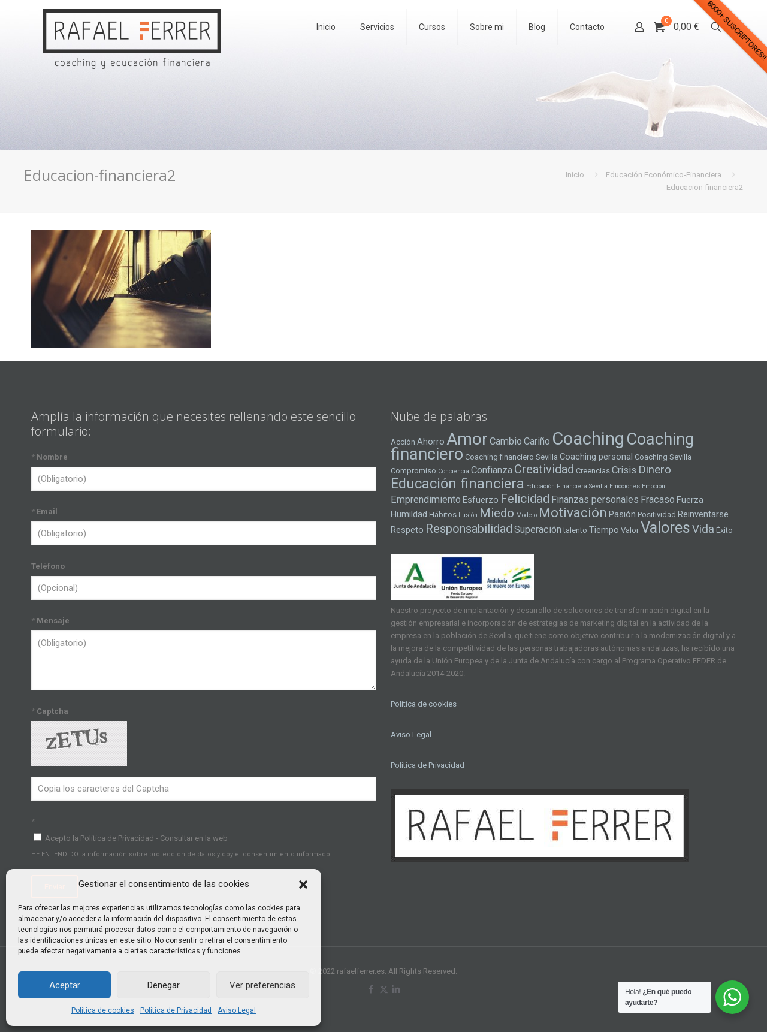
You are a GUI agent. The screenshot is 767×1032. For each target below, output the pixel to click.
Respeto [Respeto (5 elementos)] (407, 529)
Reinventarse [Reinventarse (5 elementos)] (703, 514)
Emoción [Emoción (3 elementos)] (653, 486)
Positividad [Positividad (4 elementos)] (657, 514)
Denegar (163, 985)
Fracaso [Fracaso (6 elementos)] (658, 499)
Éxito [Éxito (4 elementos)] (724, 530)
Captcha (49, 711)
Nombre (49, 456)
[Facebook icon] (371, 989)
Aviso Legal (237, 1010)
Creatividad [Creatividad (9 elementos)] (544, 469)
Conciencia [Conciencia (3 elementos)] (453, 471)
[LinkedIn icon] (396, 989)
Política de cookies (102, 1010)
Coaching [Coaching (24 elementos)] (588, 439)
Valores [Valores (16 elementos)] (665, 527)
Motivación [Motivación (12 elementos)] (573, 513)
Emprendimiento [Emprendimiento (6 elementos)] (426, 499)
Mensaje (50, 620)
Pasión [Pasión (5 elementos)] (622, 514)
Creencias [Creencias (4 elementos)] (593, 470)
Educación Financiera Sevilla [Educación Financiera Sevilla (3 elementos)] (567, 486)
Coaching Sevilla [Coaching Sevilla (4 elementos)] (663, 456)
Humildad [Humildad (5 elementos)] (409, 514)
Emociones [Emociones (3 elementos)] (624, 486)
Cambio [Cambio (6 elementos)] (506, 441)
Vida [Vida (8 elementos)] (703, 529)
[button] (303, 885)
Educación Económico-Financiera (663, 174)
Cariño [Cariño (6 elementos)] (537, 441)
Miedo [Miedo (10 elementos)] (496, 513)
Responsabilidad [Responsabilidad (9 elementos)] (468, 528)
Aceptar (64, 985)
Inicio (575, 174)
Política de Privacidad (176, 1010)
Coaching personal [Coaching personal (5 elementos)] (596, 456)
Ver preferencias (262, 985)
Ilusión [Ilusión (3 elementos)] (468, 515)
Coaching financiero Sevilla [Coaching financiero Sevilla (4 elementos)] (511, 456)
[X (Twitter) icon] (383, 989)
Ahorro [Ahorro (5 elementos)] (431, 441)
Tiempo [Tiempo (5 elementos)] (604, 529)
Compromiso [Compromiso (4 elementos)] (413, 470)
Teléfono (48, 566)
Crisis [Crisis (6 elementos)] (624, 470)
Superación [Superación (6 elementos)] (537, 529)
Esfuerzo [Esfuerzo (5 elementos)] (481, 499)
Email (44, 511)
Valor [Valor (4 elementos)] (630, 530)
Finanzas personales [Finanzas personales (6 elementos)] (595, 499)
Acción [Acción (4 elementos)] (403, 441)
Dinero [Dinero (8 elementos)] (654, 469)
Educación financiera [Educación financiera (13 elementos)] (457, 483)
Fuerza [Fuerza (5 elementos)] (690, 499)
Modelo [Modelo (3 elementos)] (526, 515)
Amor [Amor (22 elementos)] (467, 439)
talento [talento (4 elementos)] (575, 530)
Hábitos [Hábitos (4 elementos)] (443, 514)
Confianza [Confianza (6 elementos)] (491, 470)
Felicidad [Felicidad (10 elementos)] (524, 498)
